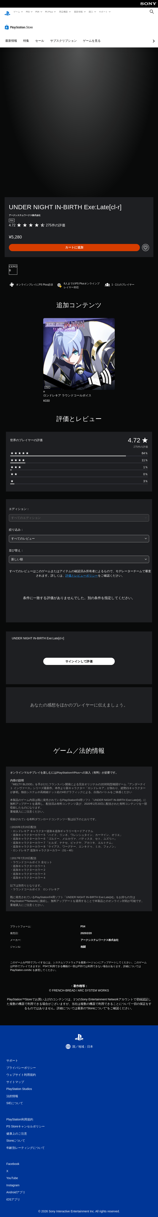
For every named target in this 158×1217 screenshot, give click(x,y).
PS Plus (49, 11)
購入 (91, 11)
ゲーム (16, 11)
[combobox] (79, 514)
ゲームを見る (92, 37)
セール (39, 37)
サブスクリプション (63, 37)
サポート (103, 11)
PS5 (28, 11)
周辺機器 (63, 11)
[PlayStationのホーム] (7, 12)
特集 (26, 37)
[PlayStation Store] (19, 23)
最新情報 (78, 11)
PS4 (37, 11)
